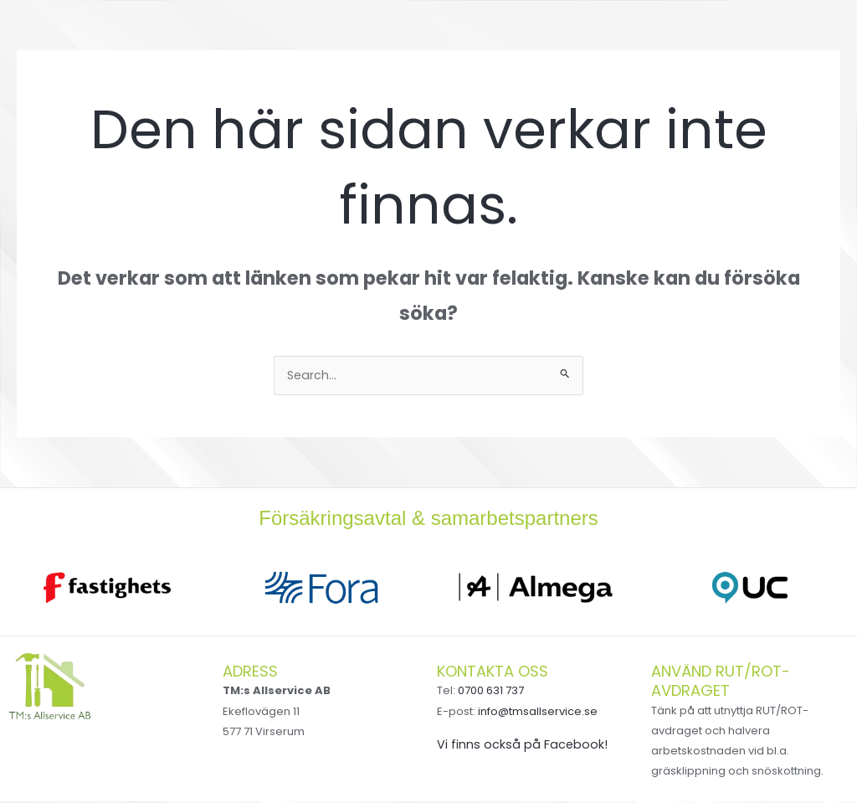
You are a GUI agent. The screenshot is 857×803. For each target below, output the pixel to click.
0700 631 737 (491, 692)
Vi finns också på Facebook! (522, 745)
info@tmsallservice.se (538, 713)
